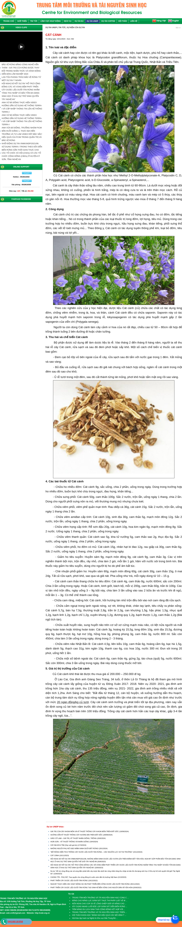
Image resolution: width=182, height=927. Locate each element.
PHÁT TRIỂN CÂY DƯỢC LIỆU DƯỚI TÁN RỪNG (69, 880)
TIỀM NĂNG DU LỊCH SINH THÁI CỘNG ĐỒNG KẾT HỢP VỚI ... (98, 909)
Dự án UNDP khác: (55, 827)
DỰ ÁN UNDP (92, 21)
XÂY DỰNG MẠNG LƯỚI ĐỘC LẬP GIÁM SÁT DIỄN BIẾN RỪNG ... (99, 906)
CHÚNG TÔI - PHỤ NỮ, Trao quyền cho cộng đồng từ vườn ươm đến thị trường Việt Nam (84, 877)
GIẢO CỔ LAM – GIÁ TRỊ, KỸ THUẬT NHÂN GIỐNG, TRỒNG (73, 838)
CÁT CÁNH (54, 855)
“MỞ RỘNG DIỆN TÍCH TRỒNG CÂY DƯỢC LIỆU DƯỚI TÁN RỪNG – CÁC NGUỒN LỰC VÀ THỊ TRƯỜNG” (91, 852)
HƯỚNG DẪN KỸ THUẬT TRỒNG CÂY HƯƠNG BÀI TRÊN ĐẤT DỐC (76, 835)
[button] (21, 46)
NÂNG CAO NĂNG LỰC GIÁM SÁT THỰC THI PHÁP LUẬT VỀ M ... (99, 901)
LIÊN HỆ (133, 21)
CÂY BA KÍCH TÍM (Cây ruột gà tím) (64, 845)
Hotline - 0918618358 (21, 177)
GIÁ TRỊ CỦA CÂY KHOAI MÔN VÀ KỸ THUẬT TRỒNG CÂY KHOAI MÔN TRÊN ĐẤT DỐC (84, 831)
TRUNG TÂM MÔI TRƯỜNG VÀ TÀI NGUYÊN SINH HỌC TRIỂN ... (99, 912)
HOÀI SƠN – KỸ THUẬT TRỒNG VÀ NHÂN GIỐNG (69, 842)
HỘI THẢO (122, 21)
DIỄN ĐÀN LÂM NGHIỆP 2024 (15, 74)
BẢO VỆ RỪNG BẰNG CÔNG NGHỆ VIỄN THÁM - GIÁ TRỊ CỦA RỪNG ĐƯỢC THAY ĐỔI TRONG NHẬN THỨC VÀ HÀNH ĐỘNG (21, 67)
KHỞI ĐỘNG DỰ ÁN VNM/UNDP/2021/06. (20, 143)
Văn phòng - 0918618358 (21, 184)
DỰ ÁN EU (79, 21)
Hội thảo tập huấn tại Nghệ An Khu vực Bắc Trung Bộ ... (95, 918)
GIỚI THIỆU (22, 21)
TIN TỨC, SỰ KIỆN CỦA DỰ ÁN (71, 27)
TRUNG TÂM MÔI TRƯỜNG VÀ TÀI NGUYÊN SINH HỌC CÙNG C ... (100, 898)
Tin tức (71, 894)
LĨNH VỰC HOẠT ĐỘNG (50, 21)
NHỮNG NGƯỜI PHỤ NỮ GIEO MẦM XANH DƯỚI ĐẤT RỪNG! (74, 848)
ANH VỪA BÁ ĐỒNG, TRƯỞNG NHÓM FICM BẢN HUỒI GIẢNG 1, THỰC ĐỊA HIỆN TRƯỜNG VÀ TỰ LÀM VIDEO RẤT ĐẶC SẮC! (22, 131)
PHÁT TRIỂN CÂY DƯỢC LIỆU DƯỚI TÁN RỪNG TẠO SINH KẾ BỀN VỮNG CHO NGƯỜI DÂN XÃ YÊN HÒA (91, 887)
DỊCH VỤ (67, 21)
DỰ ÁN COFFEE (108, 21)
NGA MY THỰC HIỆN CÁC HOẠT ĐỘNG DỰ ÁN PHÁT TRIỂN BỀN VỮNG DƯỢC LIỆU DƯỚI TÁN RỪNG (90, 884)
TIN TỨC (33, 21)
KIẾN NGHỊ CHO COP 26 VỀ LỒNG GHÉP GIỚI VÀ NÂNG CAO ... (99, 904)
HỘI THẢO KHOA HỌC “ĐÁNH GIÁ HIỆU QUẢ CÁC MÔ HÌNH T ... (99, 915)
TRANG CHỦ (8, 21)
